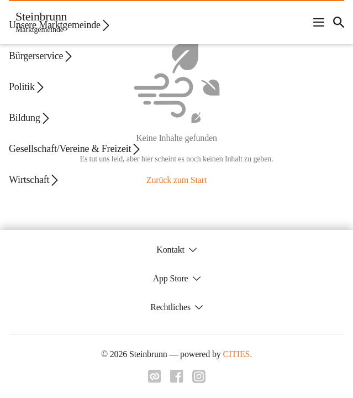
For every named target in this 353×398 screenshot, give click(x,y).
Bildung (30, 118)
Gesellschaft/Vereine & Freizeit (75, 149)
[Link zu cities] (154, 379)
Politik (27, 87)
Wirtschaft (34, 180)
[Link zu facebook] (176, 379)
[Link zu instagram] (199, 379)
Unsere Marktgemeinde (60, 25)
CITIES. (237, 354)
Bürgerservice (41, 56)
